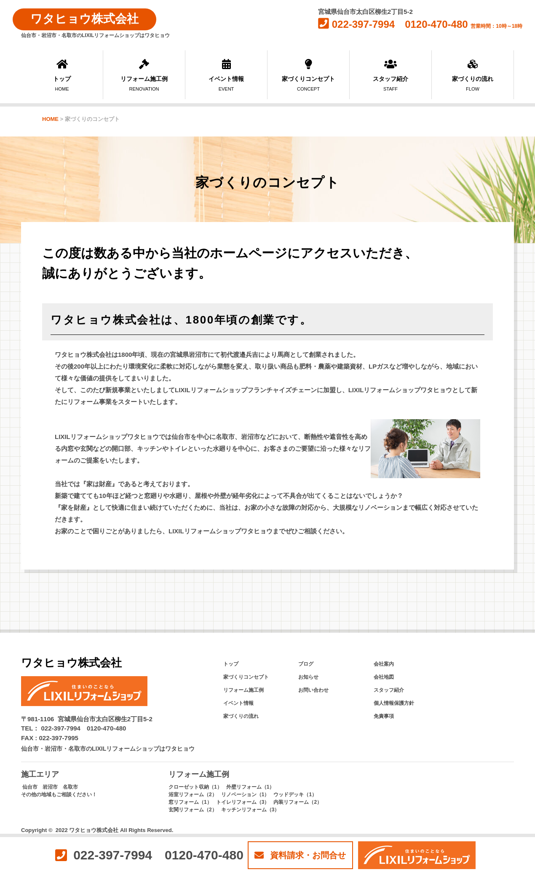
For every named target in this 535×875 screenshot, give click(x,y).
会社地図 (384, 677)
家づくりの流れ (473, 75)
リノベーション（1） (245, 794)
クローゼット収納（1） (195, 787)
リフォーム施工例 (144, 75)
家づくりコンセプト (308, 75)
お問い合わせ (313, 690)
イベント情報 (226, 75)
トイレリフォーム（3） (243, 802)
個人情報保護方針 (394, 703)
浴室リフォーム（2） (193, 794)
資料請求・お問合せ (300, 855)
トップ (62, 75)
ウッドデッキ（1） (295, 794)
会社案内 (384, 664)
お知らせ (308, 677)
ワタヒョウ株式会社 (84, 18)
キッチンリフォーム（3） (250, 810)
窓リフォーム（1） (190, 802)
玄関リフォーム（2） (193, 810)
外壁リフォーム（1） (250, 787)
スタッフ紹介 (390, 75)
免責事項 (384, 716)
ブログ (305, 664)
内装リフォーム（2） (297, 802)
